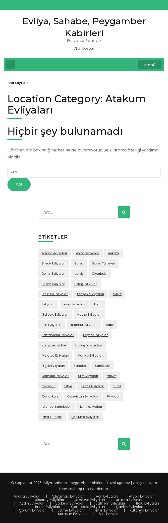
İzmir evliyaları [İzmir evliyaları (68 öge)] (91, 406)
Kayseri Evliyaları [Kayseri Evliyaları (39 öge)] (95, 335)
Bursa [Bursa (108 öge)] (78, 263)
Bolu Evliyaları (147, 503)
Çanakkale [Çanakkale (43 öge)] (50, 396)
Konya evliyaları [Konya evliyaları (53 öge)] (54, 345)
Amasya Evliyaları (90, 499)
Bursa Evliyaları (47, 506)
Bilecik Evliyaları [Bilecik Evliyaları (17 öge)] (53, 263)
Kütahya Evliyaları (145, 510)
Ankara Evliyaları (129, 499)
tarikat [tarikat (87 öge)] (111, 376)
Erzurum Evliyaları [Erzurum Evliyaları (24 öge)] (55, 294)
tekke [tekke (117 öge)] (68, 386)
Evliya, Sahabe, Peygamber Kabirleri (73, 482)
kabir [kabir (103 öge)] (110, 325)
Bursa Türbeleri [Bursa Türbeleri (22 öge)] (103, 263)
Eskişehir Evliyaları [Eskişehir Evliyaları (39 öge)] (90, 294)
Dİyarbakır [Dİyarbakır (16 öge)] (100, 273)
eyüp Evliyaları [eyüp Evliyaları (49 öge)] (74, 304)
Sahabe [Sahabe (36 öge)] (80, 366)
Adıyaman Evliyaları (68, 496)
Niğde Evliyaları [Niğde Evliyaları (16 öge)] (53, 366)
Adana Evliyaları (27, 496)
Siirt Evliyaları (109, 513)
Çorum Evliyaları (33, 510)
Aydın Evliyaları (31, 503)
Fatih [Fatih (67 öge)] (98, 304)
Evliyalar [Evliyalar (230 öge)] (48, 304)
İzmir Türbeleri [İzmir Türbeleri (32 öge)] (52, 417)
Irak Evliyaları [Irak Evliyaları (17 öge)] (51, 325)
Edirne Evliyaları (71, 510)
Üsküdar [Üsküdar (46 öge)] (113, 396)
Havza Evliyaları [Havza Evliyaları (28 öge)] (89, 314)
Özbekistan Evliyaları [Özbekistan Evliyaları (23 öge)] (82, 396)
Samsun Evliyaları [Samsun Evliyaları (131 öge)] (55, 376)
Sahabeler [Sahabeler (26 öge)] (103, 366)
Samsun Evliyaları (73, 513)
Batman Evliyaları (110, 503)
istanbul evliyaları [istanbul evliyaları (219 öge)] (83, 325)
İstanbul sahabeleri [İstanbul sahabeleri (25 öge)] (56, 406)
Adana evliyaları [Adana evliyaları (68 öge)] (54, 253)
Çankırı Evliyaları (129, 506)
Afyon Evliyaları (142, 496)
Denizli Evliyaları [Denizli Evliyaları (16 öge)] (53, 273)
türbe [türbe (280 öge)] (117, 386)
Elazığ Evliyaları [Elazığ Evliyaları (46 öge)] (85, 284)
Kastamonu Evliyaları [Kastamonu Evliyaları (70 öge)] (58, 335)
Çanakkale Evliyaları (88, 506)
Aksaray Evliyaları (49, 499)
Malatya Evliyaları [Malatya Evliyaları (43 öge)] (55, 355)
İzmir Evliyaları (106, 510)
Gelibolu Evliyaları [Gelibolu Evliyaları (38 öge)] (55, 314)
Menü (150, 64)
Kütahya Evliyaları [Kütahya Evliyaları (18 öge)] (88, 345)
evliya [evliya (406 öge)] (117, 294)
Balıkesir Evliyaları (70, 503)
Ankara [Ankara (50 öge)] (113, 253)
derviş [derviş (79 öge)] (78, 273)
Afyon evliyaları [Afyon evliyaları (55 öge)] (87, 253)
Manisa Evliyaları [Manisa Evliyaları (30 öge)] (90, 355)
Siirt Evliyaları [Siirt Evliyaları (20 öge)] (88, 376)
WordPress (99, 488)
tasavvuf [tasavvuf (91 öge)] (49, 386)
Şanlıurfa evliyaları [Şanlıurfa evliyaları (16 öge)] (85, 417)
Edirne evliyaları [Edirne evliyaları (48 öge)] (53, 284)
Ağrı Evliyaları (107, 496)
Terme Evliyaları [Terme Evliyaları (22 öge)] (93, 386)
